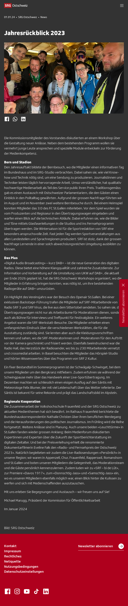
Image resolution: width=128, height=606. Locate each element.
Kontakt (10, 546)
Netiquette (12, 561)
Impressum (12, 551)
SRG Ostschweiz (27, 17)
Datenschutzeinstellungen (24, 571)
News (43, 17)
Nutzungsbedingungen (21, 566)
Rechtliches (12, 556)
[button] (122, 5)
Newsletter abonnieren (101, 546)
